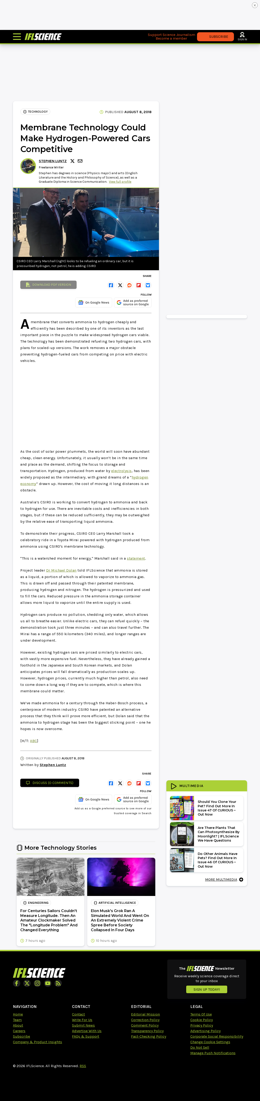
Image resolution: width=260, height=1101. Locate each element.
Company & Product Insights (37, 1042)
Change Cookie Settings (210, 1042)
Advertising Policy (205, 1031)
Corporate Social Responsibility (216, 1036)
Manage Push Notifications (213, 1053)
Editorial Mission (145, 1014)
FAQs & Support (85, 1036)
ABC (33, 741)
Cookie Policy (201, 1020)
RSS (83, 1066)
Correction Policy (145, 1020)
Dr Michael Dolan (61, 570)
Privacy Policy (201, 1025)
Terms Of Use (201, 1014)
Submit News (83, 1025)
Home (18, 1014)
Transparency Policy (147, 1031)
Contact (78, 1014)
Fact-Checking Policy (148, 1036)
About (18, 1025)
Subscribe (21, 1036)
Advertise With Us (87, 1031)
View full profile (120, 182)
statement (136, 558)
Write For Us (82, 1020)
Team (17, 1020)
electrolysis (121, 471)
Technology (35, 111)
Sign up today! (207, 989)
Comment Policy (144, 1025)
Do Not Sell (199, 1047)
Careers (19, 1031)
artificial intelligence (115, 902)
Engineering (35, 902)
